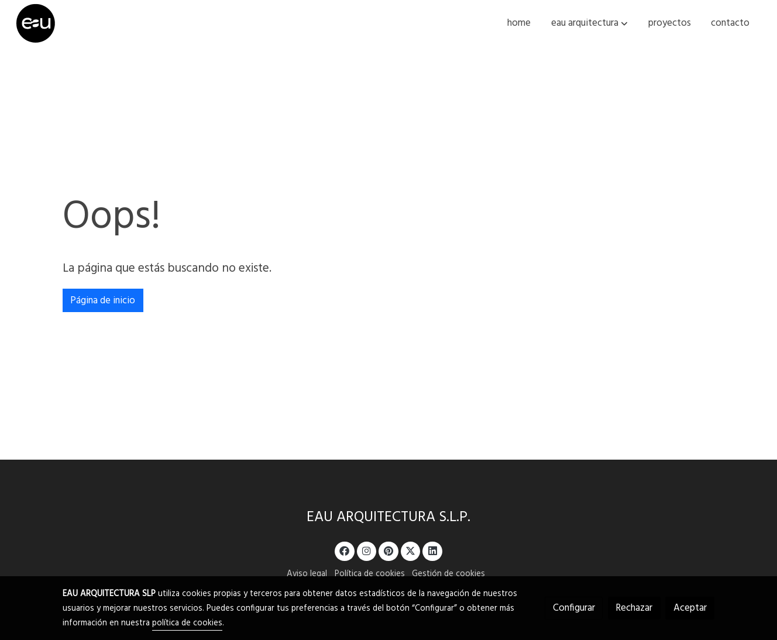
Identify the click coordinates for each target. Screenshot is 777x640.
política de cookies (187, 623)
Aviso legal (307, 574)
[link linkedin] (432, 550)
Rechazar (634, 608)
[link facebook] (345, 550)
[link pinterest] (388, 550)
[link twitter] (411, 550)
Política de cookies (370, 574)
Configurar (574, 608)
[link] (35, 23)
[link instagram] (366, 550)
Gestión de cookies (448, 574)
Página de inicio (102, 301)
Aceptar (690, 608)
